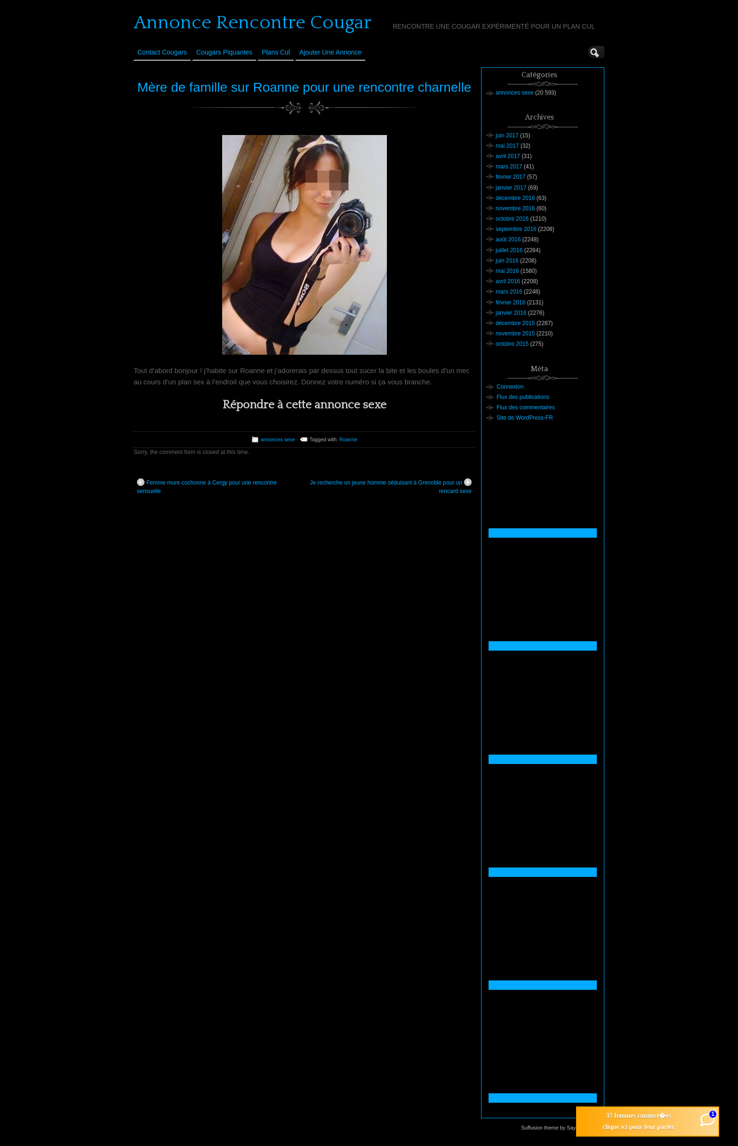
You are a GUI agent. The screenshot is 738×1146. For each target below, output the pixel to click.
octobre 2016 (512, 218)
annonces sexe (278, 439)
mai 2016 (507, 271)
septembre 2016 (516, 229)
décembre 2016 (515, 198)
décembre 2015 (515, 323)
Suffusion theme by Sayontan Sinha (562, 1127)
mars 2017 (509, 166)
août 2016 (508, 239)
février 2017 (510, 177)
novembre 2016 (515, 208)
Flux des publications (523, 397)
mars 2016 (509, 291)
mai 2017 (507, 146)
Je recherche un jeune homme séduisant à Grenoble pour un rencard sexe (391, 486)
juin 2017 (507, 135)
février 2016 (510, 302)
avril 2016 (508, 281)
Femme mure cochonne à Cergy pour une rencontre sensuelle (207, 486)
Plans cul (276, 52)
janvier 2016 (511, 313)
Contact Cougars (162, 52)
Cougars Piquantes (224, 52)
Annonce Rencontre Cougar (252, 22)
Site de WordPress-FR (525, 417)
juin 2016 (507, 260)
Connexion (510, 386)
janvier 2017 (511, 187)
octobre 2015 (512, 344)
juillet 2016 (509, 250)
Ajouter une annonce (330, 52)
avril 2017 (508, 156)
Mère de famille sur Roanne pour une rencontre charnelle (304, 87)
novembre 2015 (515, 333)
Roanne (348, 439)
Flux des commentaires (526, 407)
